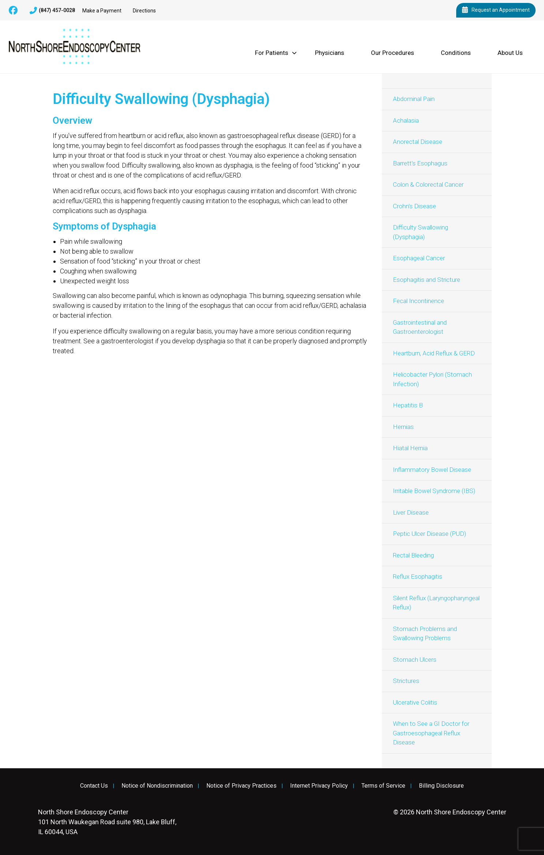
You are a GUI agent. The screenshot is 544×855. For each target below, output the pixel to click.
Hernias (403, 426)
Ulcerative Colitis (415, 702)
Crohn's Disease (414, 206)
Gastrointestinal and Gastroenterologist (420, 327)
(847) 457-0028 (52, 10)
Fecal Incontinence (418, 301)
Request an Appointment (496, 10)
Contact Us (94, 786)
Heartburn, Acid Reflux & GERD (434, 353)
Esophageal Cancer (419, 258)
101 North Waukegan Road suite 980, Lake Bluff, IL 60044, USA (107, 822)
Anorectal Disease (417, 141)
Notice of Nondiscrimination (157, 786)
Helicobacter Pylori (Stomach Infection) (432, 379)
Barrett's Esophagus (420, 163)
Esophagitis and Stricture (426, 279)
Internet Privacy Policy (319, 786)
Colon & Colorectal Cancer (428, 184)
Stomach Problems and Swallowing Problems (425, 633)
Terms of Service (383, 786)
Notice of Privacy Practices (241, 786)
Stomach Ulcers (414, 659)
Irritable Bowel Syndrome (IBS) (434, 490)
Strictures (406, 680)
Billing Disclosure (441, 786)
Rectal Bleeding (413, 555)
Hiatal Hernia (410, 448)
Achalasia (406, 120)
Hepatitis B (408, 405)
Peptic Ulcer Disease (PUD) (429, 533)
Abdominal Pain (414, 98)
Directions (144, 11)
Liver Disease (411, 512)
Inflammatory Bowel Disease (432, 469)
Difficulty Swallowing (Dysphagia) (420, 232)
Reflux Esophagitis (417, 576)
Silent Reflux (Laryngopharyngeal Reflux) (436, 602)
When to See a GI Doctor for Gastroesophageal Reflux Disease (431, 733)
